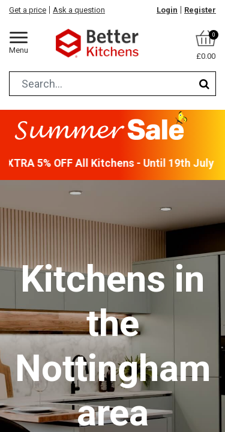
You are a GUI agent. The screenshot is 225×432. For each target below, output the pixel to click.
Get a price (27, 10)
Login (167, 10)
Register (200, 10)
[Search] (204, 83)
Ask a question (79, 10)
